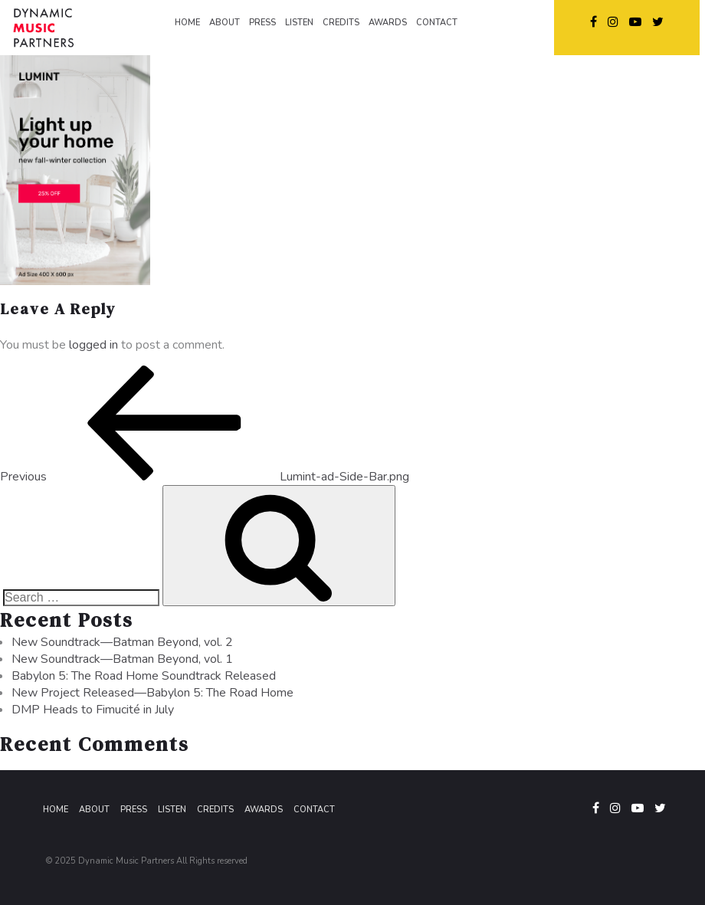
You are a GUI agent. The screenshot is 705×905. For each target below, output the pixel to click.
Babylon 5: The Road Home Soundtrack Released (143, 675)
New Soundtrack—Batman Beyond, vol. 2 (122, 642)
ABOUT (224, 22)
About (94, 809)
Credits (215, 809)
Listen (172, 809)
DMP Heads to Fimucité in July (92, 709)
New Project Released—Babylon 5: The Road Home (152, 692)
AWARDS (388, 22)
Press (133, 809)
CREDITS (341, 22)
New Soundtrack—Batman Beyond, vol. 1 (122, 659)
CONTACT (436, 22)
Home (55, 809)
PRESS (262, 22)
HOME (187, 22)
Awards (263, 809)
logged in (93, 344)
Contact (314, 809)
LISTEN (299, 22)
